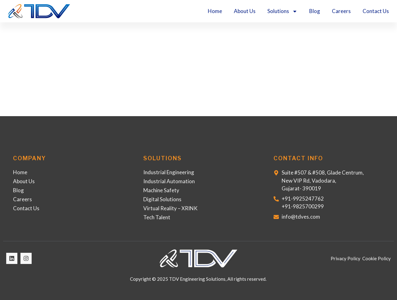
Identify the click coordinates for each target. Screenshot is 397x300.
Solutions (282, 11)
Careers (341, 11)
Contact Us (376, 11)
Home (215, 11)
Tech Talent (156, 217)
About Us (245, 11)
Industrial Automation (169, 181)
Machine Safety (161, 190)
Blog (314, 11)
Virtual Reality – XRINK (170, 208)
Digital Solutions (162, 199)
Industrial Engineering (168, 172)
